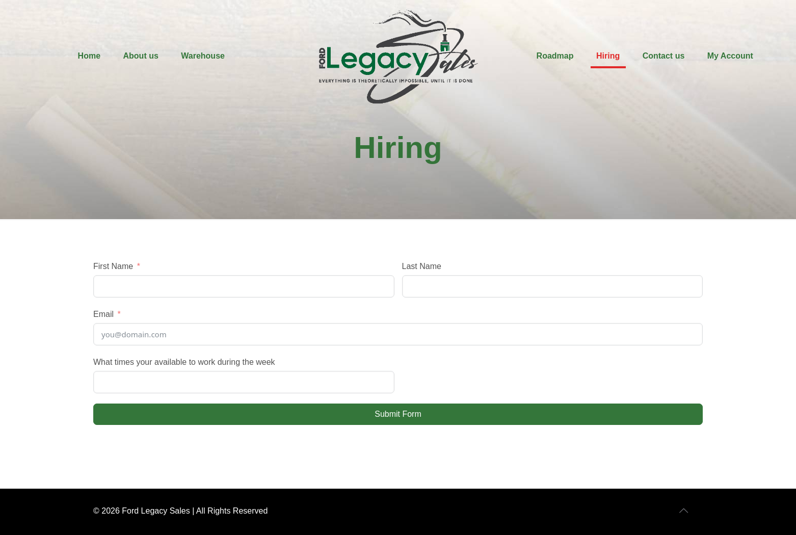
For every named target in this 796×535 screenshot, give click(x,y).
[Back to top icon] (684, 510)
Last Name (421, 266)
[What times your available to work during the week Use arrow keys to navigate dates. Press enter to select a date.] (243, 382)
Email (103, 314)
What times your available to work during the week (184, 362)
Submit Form (398, 414)
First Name (113, 266)
